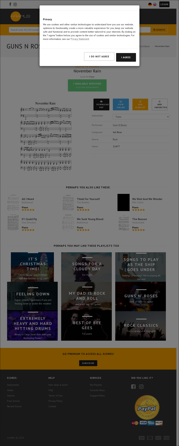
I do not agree (99, 56)
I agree (126, 57)
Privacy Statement (80, 39)
